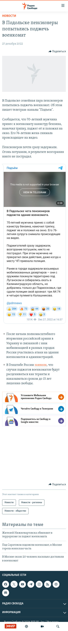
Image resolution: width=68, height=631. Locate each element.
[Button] (57, 51)
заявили (41, 365)
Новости (9, 16)
